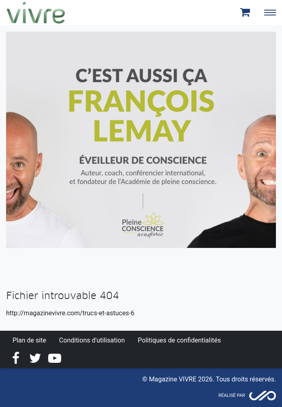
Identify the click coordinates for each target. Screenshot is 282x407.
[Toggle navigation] (270, 12)
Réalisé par (231, 395)
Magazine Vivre (35, 12)
